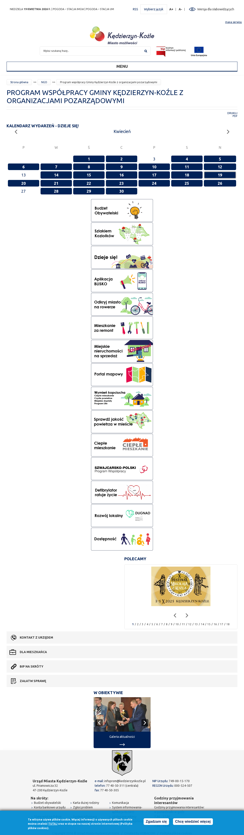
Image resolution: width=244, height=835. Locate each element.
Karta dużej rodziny (86, 802)
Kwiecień (122, 131)
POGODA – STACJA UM (100, 9)
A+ (171, 9)
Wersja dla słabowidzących (215, 9)
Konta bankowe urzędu (50, 807)
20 (23, 183)
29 (89, 191)
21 (56, 183)
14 (56, 175)
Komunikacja (120, 802)
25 (187, 183)
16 (121, 175)
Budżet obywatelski (47, 802)
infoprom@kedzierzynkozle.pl (125, 781)
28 (56, 191)
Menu (122, 66)
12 (220, 167)
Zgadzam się (156, 822)
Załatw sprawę (33, 681)
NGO (44, 82)
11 (187, 167)
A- (180, 9)
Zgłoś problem (83, 807)
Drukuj (232, 113)
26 (220, 183)
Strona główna (19, 82)
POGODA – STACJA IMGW (68, 9)
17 (154, 175)
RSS (135, 9)
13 (196, 624)
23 (121, 183)
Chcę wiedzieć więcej (193, 822)
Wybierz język (153, 9)
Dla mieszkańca (33, 652)
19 (220, 175)
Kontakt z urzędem (36, 637)
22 (89, 183)
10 (154, 167)
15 (89, 175)
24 (154, 183)
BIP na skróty (31, 666)
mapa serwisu (233, 22)
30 (121, 191)
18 (187, 175)
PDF (235, 116)
